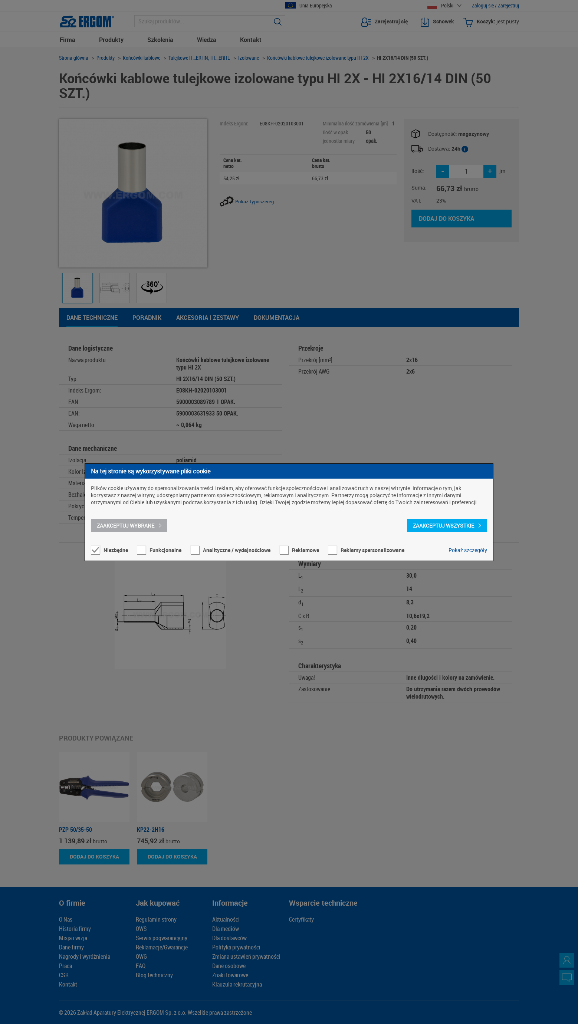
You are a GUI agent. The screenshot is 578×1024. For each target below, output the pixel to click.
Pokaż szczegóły (468, 550)
